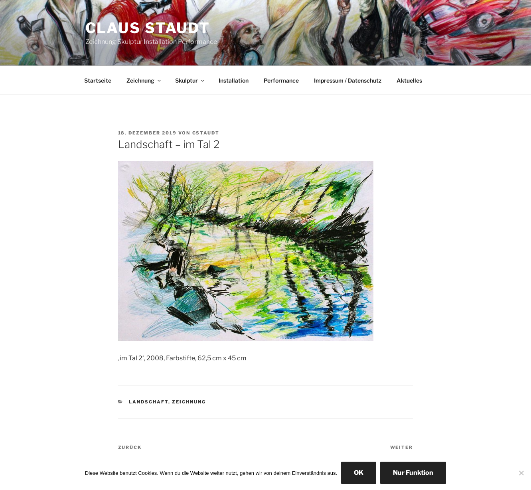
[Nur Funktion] (521, 473)
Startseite (97, 80)
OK (358, 472)
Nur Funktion (413, 472)
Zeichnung (144, 80)
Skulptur (190, 80)
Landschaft (148, 402)
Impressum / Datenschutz (347, 80)
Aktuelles (409, 80)
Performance (281, 80)
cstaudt (206, 133)
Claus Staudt (148, 28)
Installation (234, 80)
